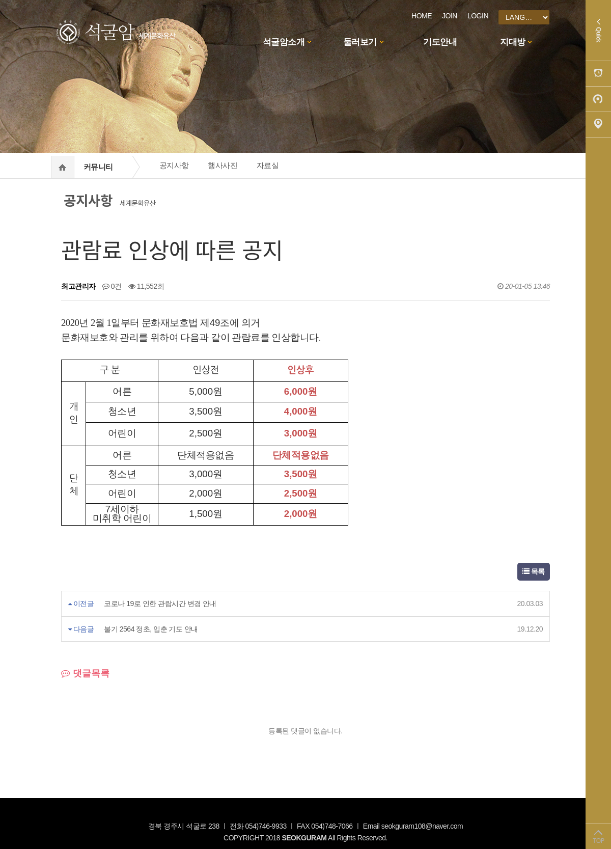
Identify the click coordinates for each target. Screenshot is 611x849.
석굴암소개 (284, 42)
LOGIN (477, 16)
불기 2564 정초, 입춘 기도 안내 (151, 629)
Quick (598, 30)
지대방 (512, 42)
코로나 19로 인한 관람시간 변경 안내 (160, 603)
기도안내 (440, 42)
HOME (421, 16)
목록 (533, 571)
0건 (112, 286)
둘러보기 (360, 42)
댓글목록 (85, 673)
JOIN (449, 16)
